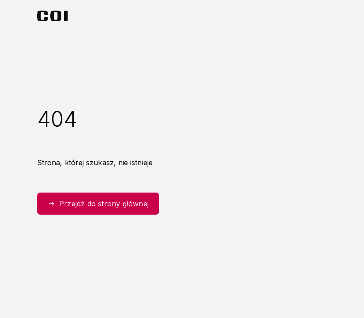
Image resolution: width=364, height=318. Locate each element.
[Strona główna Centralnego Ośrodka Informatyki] (52, 16)
